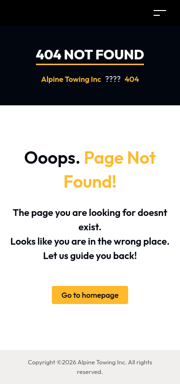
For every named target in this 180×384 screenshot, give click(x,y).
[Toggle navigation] (159, 13)
